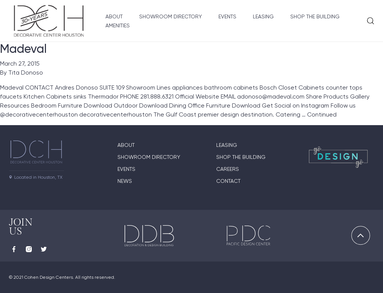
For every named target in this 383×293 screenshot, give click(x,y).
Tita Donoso (25, 72)
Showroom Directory (170, 16)
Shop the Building (315, 16)
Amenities (117, 25)
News (124, 181)
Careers (227, 169)
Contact (228, 181)
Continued (322, 114)
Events (227, 16)
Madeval (23, 49)
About (114, 16)
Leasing (263, 16)
